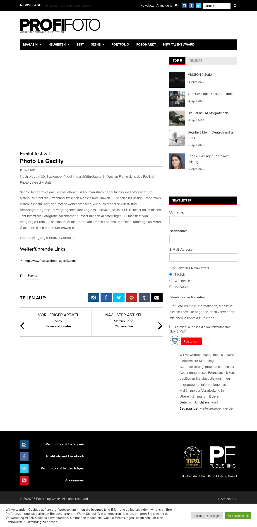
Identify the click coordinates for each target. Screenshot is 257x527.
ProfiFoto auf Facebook (65, 456)
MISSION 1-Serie (199, 74)
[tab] (177, 61)
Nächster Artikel (123, 315)
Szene (96, 44)
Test (80, 44)
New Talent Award (179, 44)
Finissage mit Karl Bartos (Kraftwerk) (69, 5)
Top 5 (177, 60)
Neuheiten (57, 44)
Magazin (30, 44)
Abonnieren (74, 480)
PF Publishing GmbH (222, 460)
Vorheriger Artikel (58, 315)
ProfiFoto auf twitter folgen (62, 468)
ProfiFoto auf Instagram (65, 444)
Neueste (195, 60)
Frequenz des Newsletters (189, 268)
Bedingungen (189, 408)
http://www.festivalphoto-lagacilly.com (50, 260)
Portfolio (120, 44)
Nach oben (227, 499)
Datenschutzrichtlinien (195, 402)
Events (32, 275)
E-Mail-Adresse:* (182, 249)
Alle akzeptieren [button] (238, 516)
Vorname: (176, 212)
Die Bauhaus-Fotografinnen (207, 113)
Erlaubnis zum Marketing (187, 297)
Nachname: (178, 230)
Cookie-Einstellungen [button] (206, 516)
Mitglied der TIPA (193, 460)
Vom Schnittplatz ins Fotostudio (210, 93)
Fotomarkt (146, 44)
